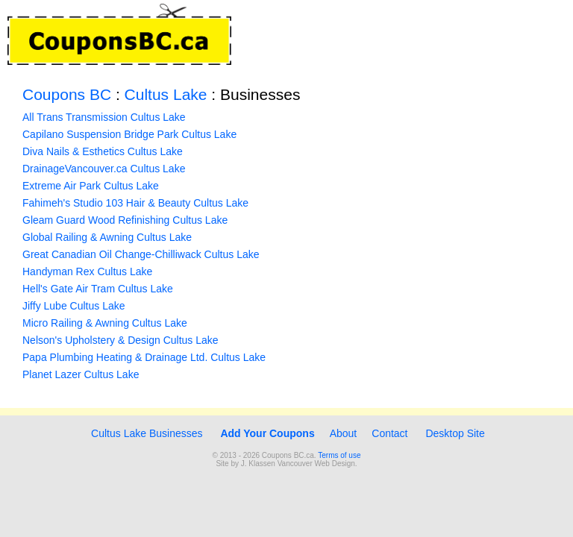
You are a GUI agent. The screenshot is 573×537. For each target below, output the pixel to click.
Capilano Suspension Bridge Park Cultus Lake (129, 134)
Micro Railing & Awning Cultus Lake (104, 323)
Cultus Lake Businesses (145, 433)
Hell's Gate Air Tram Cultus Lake (97, 289)
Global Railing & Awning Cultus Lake (107, 237)
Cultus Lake (166, 94)
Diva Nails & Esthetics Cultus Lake (102, 151)
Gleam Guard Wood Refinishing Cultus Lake (125, 220)
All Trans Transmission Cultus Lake (104, 117)
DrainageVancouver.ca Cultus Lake (103, 169)
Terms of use (339, 455)
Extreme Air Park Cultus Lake (90, 186)
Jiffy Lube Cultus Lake (73, 306)
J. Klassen (258, 463)
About (343, 433)
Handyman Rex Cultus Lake (87, 271)
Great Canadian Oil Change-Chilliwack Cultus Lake (141, 254)
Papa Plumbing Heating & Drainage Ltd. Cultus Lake (144, 357)
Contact (389, 433)
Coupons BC (66, 94)
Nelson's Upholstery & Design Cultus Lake (120, 340)
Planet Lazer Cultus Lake (80, 374)
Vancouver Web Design (316, 463)
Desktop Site (454, 433)
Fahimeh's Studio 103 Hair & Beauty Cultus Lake (135, 203)
